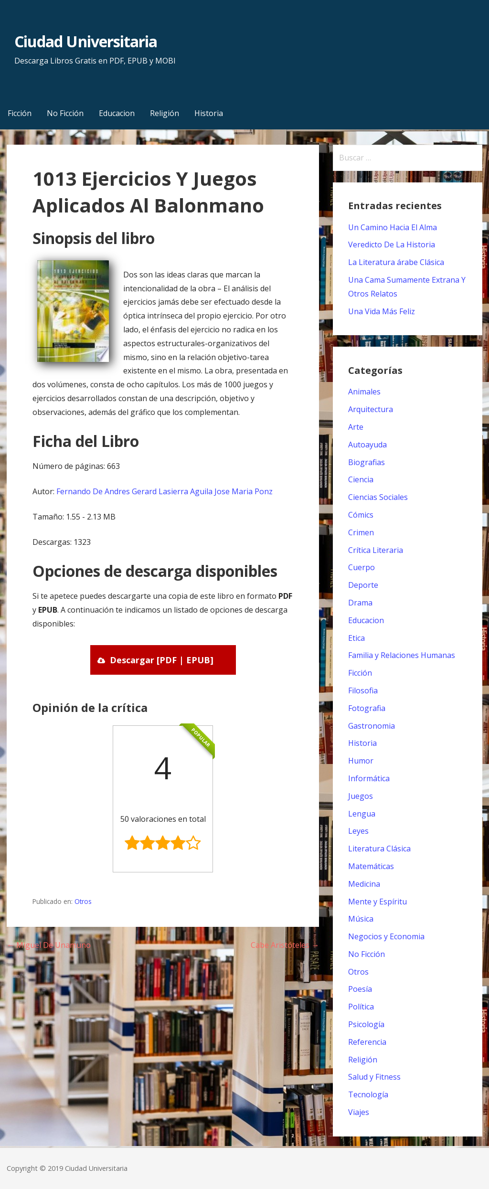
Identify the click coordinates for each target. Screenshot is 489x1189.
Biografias (366, 462)
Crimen (361, 532)
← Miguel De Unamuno (49, 945)
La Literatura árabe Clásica (396, 262)
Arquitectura (370, 409)
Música (360, 918)
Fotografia (366, 708)
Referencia (367, 1042)
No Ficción (65, 113)
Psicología (366, 1024)
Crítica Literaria (375, 550)
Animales (364, 391)
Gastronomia (371, 726)
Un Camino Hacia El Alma (392, 227)
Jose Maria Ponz (243, 491)
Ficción (20, 113)
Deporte (363, 585)
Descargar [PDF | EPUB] (161, 660)
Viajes (358, 1112)
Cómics (360, 515)
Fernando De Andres (93, 491)
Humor (360, 760)
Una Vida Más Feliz (381, 311)
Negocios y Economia (386, 936)
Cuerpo (361, 567)
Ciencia (360, 479)
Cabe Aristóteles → (285, 945)
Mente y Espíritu (377, 901)
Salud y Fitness (374, 1077)
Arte (355, 427)
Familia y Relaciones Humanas (401, 655)
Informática (369, 778)
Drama (360, 602)
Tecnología (368, 1094)
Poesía (360, 989)
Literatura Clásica (379, 848)
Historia (208, 113)
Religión (164, 113)
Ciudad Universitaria (85, 41)
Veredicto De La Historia (391, 244)
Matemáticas (371, 866)
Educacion (117, 113)
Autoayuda (367, 444)
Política (361, 1006)
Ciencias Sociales (378, 497)
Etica (356, 638)
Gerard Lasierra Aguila (172, 491)
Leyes (358, 831)
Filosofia (363, 690)
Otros (83, 901)
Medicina (364, 884)
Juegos (360, 796)
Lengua (361, 813)
